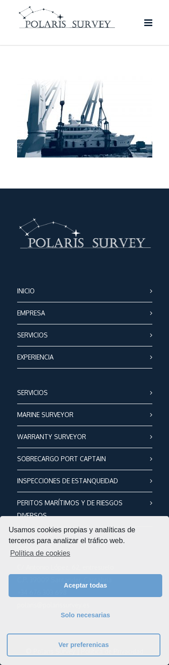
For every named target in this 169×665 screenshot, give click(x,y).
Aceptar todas (85, 585)
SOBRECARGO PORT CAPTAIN (61, 459)
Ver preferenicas (84, 644)
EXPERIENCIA (35, 357)
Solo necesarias (85, 615)
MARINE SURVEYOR (45, 414)
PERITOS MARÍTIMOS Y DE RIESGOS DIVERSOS (70, 509)
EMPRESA (31, 313)
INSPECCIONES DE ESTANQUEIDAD (67, 481)
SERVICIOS (32, 335)
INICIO (26, 291)
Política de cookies (40, 553)
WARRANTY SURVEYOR (51, 436)
